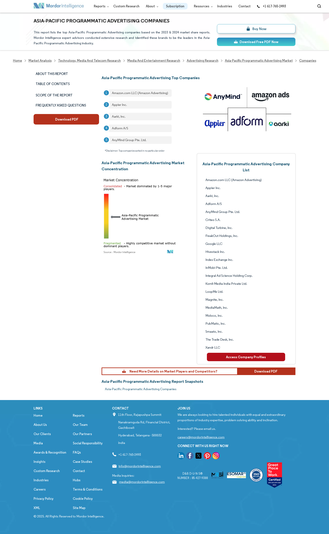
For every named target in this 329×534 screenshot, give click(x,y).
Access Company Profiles (246, 357)
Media (38, 443)
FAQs (77, 452)
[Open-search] (320, 6)
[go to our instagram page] (215, 456)
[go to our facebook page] (189, 456)
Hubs (76, 480)
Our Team (80, 425)
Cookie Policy (83, 499)
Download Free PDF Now (256, 42)
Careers (40, 489)
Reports (100, 6)
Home (38, 415)
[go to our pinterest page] (207, 456)
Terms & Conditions (87, 489)
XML (37, 508)
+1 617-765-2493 (271, 6)
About (151, 6)
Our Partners (82, 434)
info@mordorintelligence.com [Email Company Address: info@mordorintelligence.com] (140, 466)
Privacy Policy (44, 499)
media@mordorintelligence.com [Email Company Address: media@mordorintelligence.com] (142, 482)
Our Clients (42, 434)
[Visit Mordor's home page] (59, 6)
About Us (40, 425)
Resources (202, 6)
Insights (39, 462)
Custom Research (126, 6)
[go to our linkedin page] (181, 456)
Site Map (79, 508)
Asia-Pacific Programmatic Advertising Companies (140, 389)
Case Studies (82, 462)
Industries (224, 6)
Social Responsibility (88, 443)
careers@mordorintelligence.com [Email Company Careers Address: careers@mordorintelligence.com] (201, 437)
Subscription (175, 6)
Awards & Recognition (50, 452)
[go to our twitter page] (198, 456)
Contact (244, 6)
